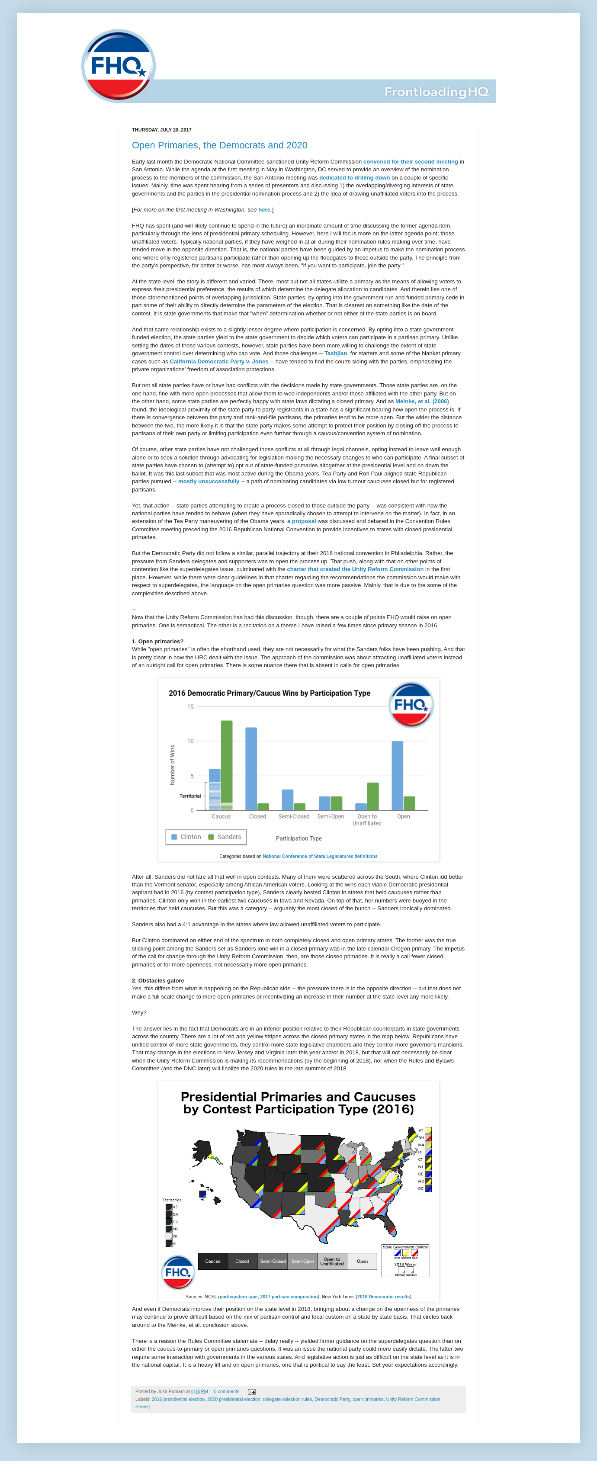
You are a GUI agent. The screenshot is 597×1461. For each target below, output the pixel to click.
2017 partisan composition (289, 1296)
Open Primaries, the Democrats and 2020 (220, 145)
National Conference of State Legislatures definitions (320, 856)
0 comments (227, 1391)
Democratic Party (332, 1399)
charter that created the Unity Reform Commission (355, 569)
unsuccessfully (218, 481)
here (264, 209)
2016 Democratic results (383, 1296)
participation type (239, 1296)
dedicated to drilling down (354, 177)
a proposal (301, 521)
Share (141, 1406)
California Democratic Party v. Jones (219, 361)
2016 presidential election (178, 1399)
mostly (187, 481)
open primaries (368, 1399)
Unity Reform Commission (413, 1399)
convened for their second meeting (410, 161)
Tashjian (335, 353)
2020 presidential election (233, 1399)
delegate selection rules (287, 1399)
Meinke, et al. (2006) (422, 401)
